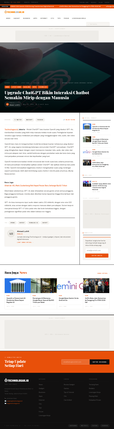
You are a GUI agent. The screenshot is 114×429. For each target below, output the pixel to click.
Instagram (73, 425)
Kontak (107, 2)
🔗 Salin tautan (69, 120)
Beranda (7, 83)
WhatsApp (29, 120)
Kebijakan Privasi (95, 400)
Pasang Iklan (93, 396)
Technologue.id (11, 129)
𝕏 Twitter (18, 120)
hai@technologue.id (13, 403)
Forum (66, 18)
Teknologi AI (33, 223)
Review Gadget (69, 385)
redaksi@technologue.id (14, 401)
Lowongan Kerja (79, 18)
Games (66, 388)
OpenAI (12, 223)
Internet (44, 18)
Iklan (100, 2)
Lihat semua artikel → (25, 242)
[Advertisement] (57, 65)
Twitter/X (84, 425)
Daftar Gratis (97, 255)
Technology (54, 83)
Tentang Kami (84, 2)
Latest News (25, 83)
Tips (59, 18)
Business (26, 18)
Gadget (17, 18)
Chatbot (22, 223)
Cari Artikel (68, 400)
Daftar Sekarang (100, 362)
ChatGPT (45, 223)
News (8, 18)
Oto (52, 18)
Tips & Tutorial (69, 392)
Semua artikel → (103, 273)
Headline (36, 83)
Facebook (40, 120)
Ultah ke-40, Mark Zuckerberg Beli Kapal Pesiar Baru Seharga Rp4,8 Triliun (36, 185)
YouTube (94, 425)
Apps (35, 18)
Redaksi (93, 2)
